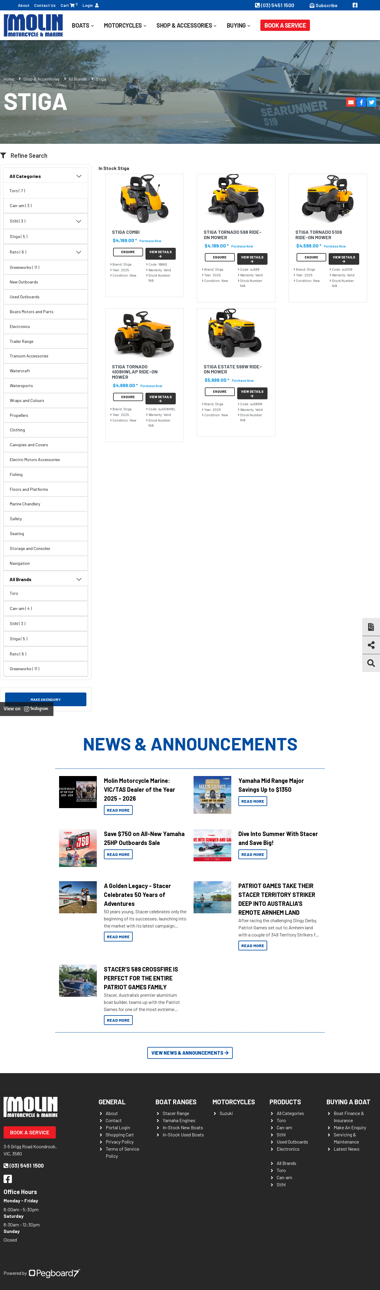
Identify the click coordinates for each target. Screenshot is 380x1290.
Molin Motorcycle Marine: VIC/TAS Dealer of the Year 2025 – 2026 (139, 789)
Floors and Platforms (29, 489)
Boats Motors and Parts (31, 311)
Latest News (347, 1149)
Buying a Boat (348, 1102)
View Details (160, 254)
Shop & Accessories (184, 25)
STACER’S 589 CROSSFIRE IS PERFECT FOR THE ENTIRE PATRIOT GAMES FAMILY (141, 978)
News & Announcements (190, 743)
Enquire (128, 252)
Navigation (20, 563)
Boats (80, 25)
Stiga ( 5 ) (18, 236)
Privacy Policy (120, 1141)
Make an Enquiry (46, 699)
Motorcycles (123, 25)
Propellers (19, 415)
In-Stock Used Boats (183, 1134)
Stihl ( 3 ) (46, 221)
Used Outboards (24, 296)
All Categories (46, 176)
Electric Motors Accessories (35, 459)
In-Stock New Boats (183, 1127)
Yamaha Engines (179, 1120)
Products (285, 1102)
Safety (16, 518)
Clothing (17, 429)
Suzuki (226, 1113)
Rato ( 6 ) (46, 252)
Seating (17, 533)
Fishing (16, 474)
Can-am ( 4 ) (21, 608)
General (112, 1102)
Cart (69, 5)
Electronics (20, 326)
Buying (236, 25)
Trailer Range (21, 341)
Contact (114, 1120)
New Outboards (24, 281)
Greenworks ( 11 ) (24, 267)
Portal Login (118, 1127)
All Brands (78, 78)
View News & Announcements (190, 1053)
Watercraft (20, 370)
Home (9, 78)
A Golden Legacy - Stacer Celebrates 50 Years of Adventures (137, 894)
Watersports (21, 385)
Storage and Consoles (30, 548)
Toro (14, 593)
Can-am (284, 1127)
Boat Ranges (176, 1102)
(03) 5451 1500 (275, 5)
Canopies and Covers (29, 444)
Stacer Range (176, 1113)
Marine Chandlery (25, 503)
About (23, 5)
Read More (118, 810)
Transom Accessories (29, 355)
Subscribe (324, 5)
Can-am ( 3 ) (20, 205)
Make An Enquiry (350, 1127)
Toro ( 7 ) (17, 190)
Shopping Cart (120, 1134)
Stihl (281, 1134)
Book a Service (285, 25)
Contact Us (45, 5)
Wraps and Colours (27, 400)
